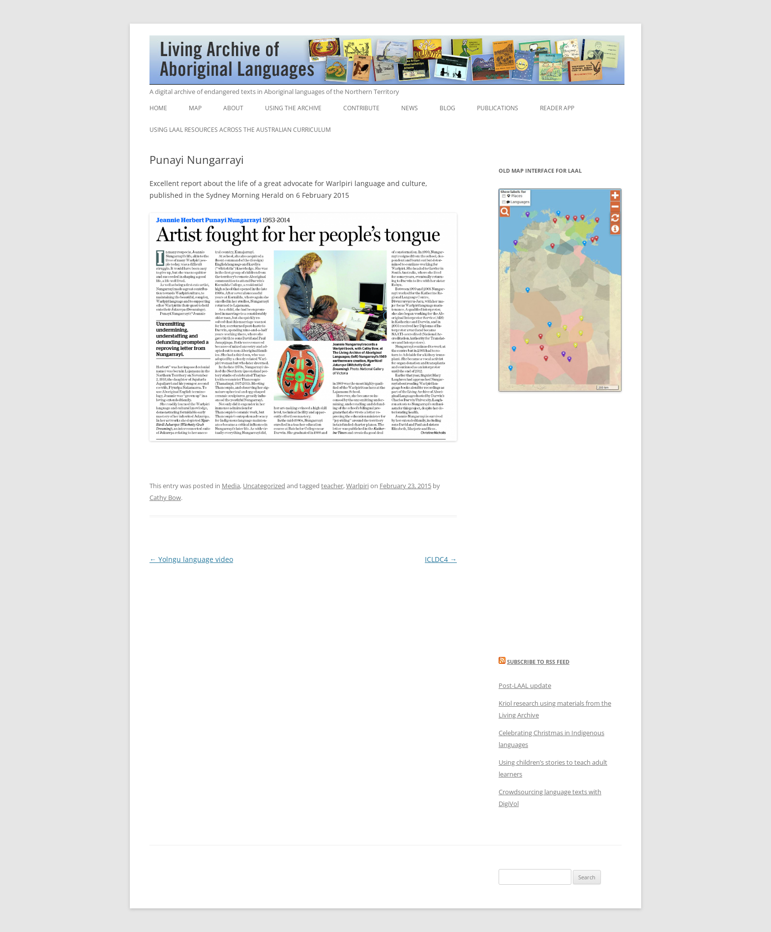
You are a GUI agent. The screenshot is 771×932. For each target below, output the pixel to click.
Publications (497, 108)
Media (231, 485)
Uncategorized (264, 485)
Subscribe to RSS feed (538, 661)
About (233, 108)
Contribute (361, 108)
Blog (447, 108)
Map (195, 108)
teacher (332, 485)
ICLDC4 (441, 559)
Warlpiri (357, 485)
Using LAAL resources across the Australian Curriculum (240, 129)
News (409, 108)
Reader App (557, 108)
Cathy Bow (165, 497)
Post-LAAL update (525, 685)
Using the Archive (293, 108)
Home (158, 108)
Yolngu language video (191, 559)
